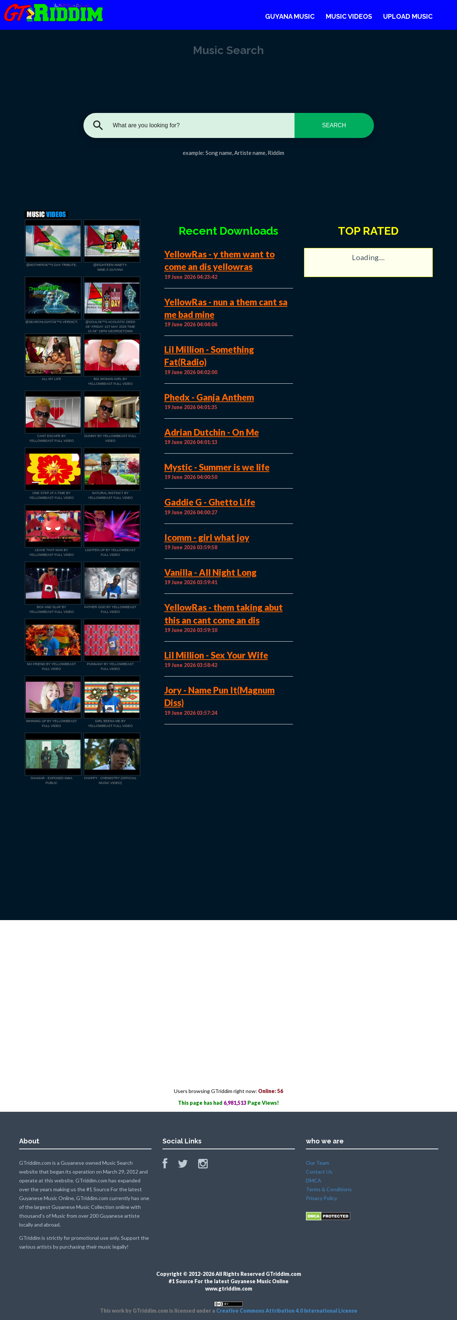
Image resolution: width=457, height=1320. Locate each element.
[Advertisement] (229, 180)
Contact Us (319, 1171)
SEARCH (334, 125)
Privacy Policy (321, 1198)
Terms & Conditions (329, 1189)
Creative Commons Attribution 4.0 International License (286, 1310)
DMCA (313, 1180)
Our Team (317, 1163)
